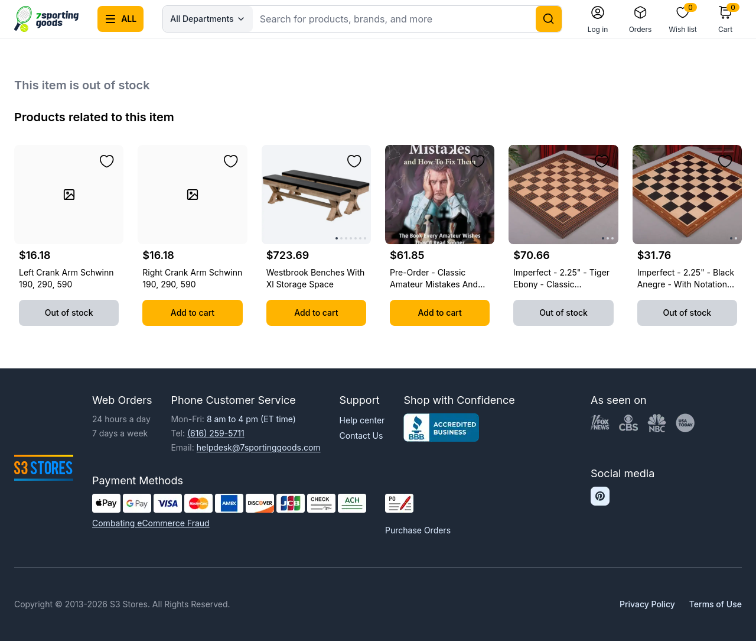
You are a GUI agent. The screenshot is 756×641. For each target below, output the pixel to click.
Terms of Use (715, 604)
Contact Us (361, 435)
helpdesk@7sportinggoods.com (259, 447)
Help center (362, 420)
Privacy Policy (647, 604)
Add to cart (192, 312)
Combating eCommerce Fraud (151, 523)
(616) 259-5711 (216, 433)
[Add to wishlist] (107, 161)
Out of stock (69, 312)
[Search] (549, 19)
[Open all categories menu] (120, 19)
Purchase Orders (418, 530)
